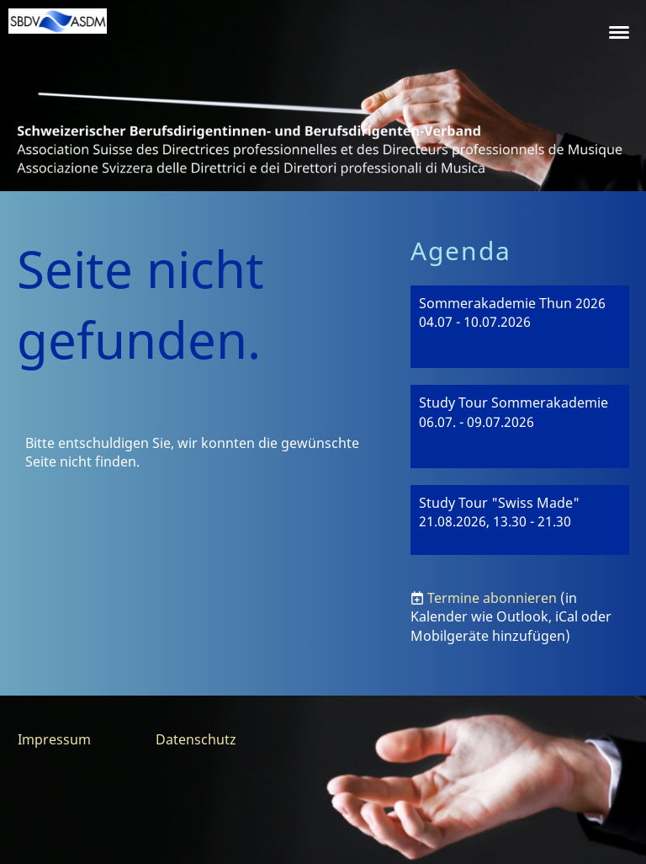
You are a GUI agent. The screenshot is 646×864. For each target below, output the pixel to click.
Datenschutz (196, 739)
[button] (519, 327)
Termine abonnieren (492, 598)
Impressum (54, 739)
